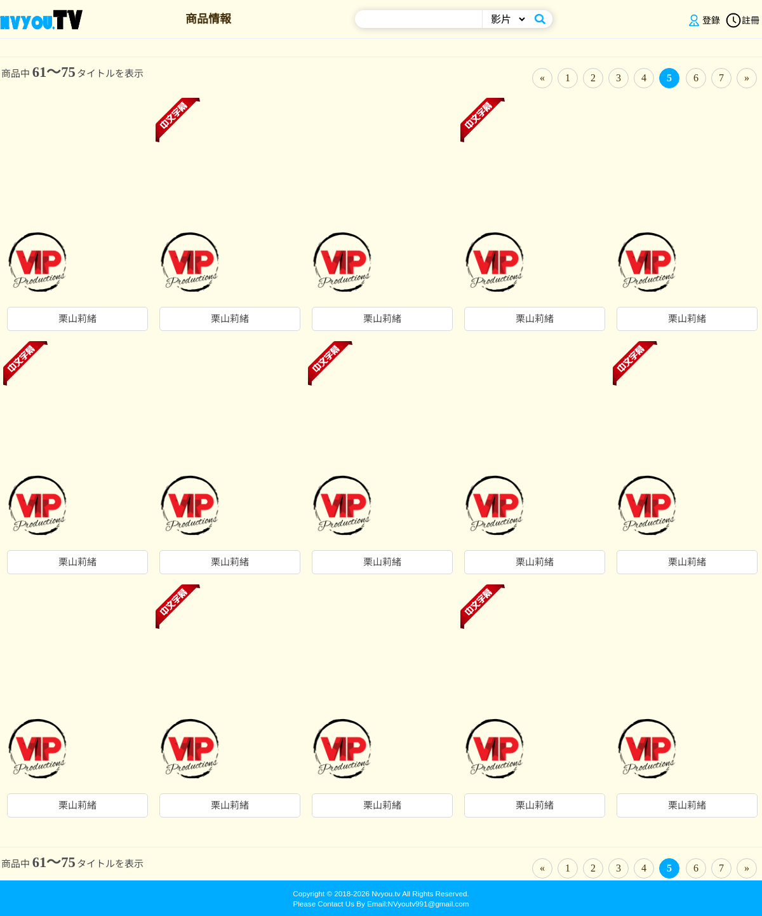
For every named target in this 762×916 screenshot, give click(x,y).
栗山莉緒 (77, 319)
